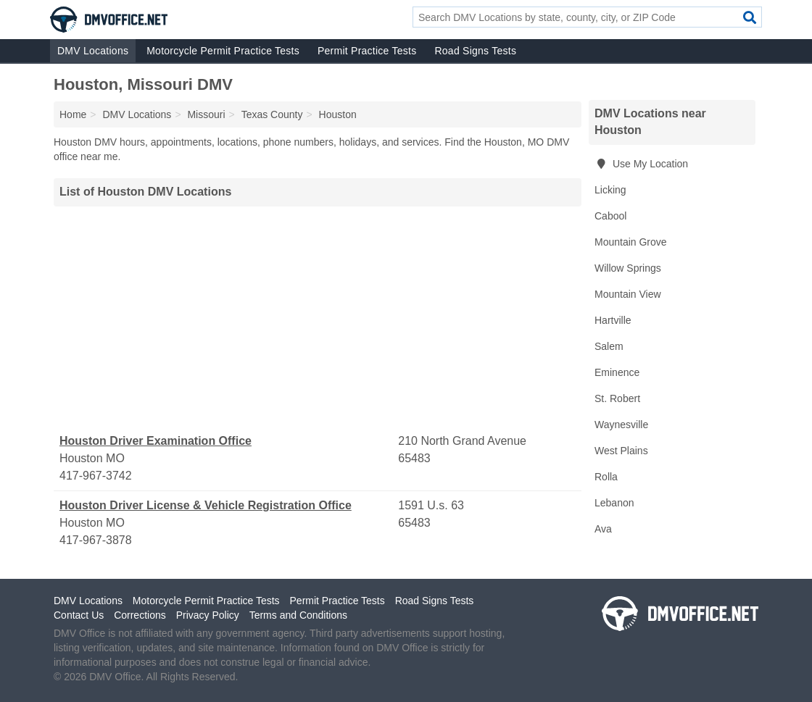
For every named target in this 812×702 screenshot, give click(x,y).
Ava (603, 529)
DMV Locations (92, 51)
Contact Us (79, 615)
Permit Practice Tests (367, 51)
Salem (609, 346)
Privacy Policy (207, 615)
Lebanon (614, 503)
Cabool (610, 216)
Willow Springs (627, 268)
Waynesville (621, 424)
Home (72, 114)
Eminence (616, 372)
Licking (610, 190)
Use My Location (641, 164)
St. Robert (617, 398)
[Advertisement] (317, 319)
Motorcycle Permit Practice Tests (222, 51)
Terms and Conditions (298, 615)
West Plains (621, 450)
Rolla (606, 476)
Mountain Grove (630, 242)
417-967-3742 (95, 475)
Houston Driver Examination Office (155, 441)
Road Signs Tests (475, 51)
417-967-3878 (95, 540)
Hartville (612, 320)
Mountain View (627, 294)
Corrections (140, 615)
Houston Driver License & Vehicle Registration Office (205, 505)
